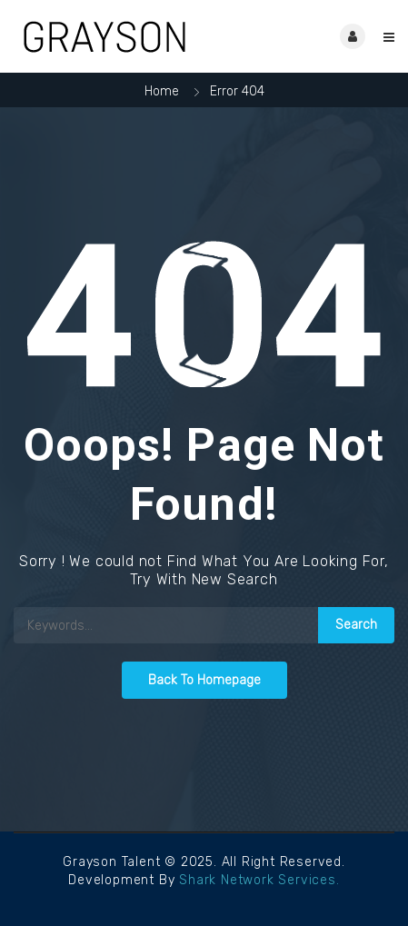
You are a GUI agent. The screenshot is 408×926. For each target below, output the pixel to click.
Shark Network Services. (259, 880)
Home (161, 91)
